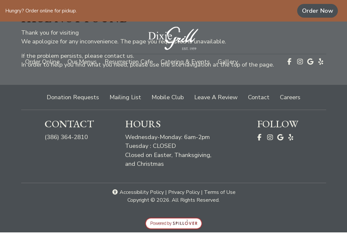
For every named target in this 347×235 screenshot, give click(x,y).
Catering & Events (185, 61)
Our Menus (82, 61)
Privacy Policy (184, 192)
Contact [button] (261, 96)
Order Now (320, 10)
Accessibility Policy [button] (138, 192)
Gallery (228, 61)
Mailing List (125, 97)
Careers (290, 97)
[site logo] (173, 38)
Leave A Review (218, 96)
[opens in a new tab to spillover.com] (174, 223)
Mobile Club (168, 97)
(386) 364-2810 (66, 137)
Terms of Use (220, 192)
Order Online (44, 61)
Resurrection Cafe (129, 61)
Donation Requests (73, 97)
